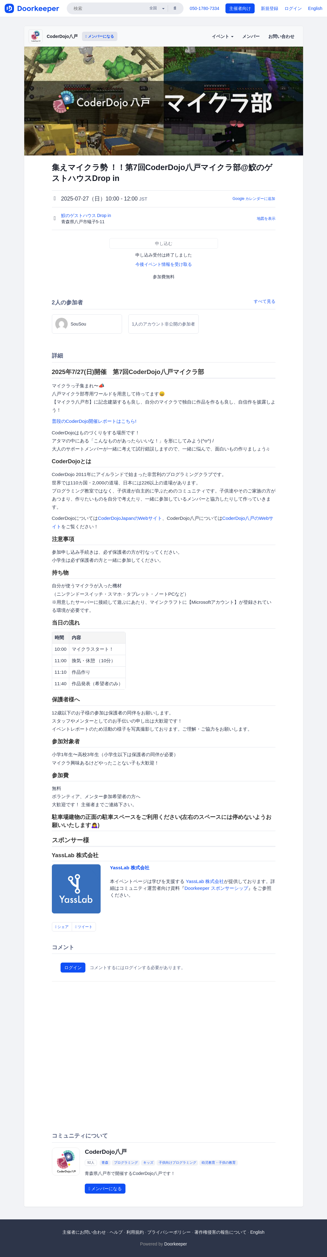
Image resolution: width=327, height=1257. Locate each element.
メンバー (251, 36)
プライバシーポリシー (169, 1232)
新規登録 (269, 8)
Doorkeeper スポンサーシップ (216, 888)
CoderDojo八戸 (62, 36)
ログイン (293, 8)
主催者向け (240, 8)
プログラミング (126, 1163)
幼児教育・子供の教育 (219, 1163)
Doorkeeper (175, 1243)
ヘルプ (116, 1232)
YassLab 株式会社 (129, 867)
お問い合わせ (281, 36)
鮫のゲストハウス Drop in (86, 215)
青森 (105, 1163)
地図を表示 (266, 218)
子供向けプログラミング (177, 1163)
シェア (62, 927)
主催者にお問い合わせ (84, 1232)
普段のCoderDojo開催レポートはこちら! (94, 421)
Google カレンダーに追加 (254, 198)
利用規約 (135, 1232)
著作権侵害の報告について (220, 1232)
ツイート (84, 927)
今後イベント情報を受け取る (163, 264)
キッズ (148, 1163)
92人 (90, 1163)
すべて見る (264, 301)
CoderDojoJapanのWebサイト (130, 518)
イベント (223, 36)
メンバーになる (99, 36)
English (315, 8)
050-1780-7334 (204, 8)
